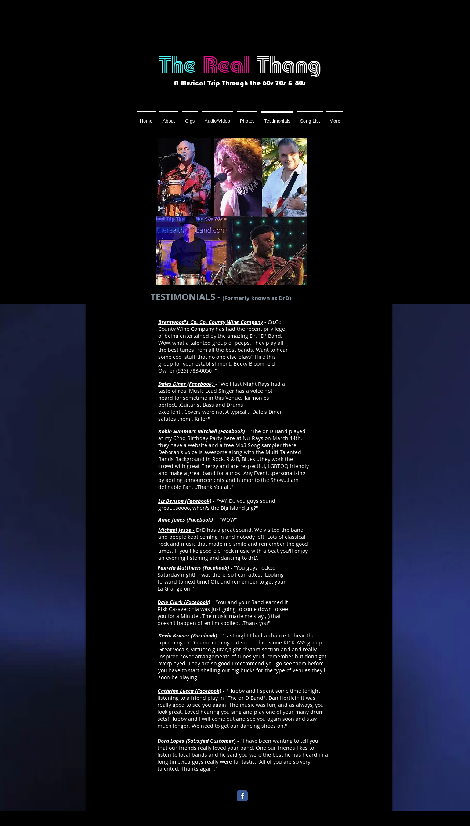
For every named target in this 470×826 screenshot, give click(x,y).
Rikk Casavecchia (178, 609)
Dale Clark (170, 602)
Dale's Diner (267, 411)
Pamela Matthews (179, 567)
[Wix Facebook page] (242, 795)
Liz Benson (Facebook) (185, 500)
